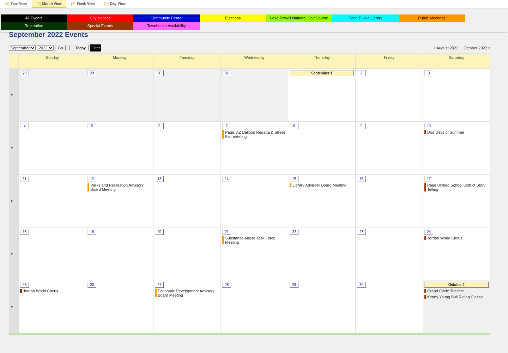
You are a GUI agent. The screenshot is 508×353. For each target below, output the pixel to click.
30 (159, 73)
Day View (118, 4)
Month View (52, 4)
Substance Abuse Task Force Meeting (250, 240)
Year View (19, 4)
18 (24, 232)
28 (24, 73)
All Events (34, 18)
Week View (86, 4)
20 (159, 232)
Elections (233, 18)
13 (159, 179)
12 (92, 179)
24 (429, 232)
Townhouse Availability (166, 26)
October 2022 (475, 48)
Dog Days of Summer (445, 132)
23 (361, 232)
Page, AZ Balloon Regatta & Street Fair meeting (255, 134)
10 (429, 126)
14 (227, 179)
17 (429, 179)
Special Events (100, 26)
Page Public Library (365, 18)
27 (159, 285)
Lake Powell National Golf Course (299, 18)
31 (227, 73)
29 (92, 73)
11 (24, 179)
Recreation (33, 26)
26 (92, 285)
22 (294, 232)
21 (227, 232)
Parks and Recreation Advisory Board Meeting (116, 187)
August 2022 (447, 48)
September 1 (321, 73)
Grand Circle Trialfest (445, 291)
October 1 (456, 285)
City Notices (100, 18)
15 (294, 179)
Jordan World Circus (444, 238)
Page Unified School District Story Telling (456, 187)
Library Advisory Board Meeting (319, 185)
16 (361, 179)
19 (92, 232)
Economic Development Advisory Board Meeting (186, 293)
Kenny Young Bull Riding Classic (455, 297)
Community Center (166, 18)
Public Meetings (432, 18)
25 (24, 285)
